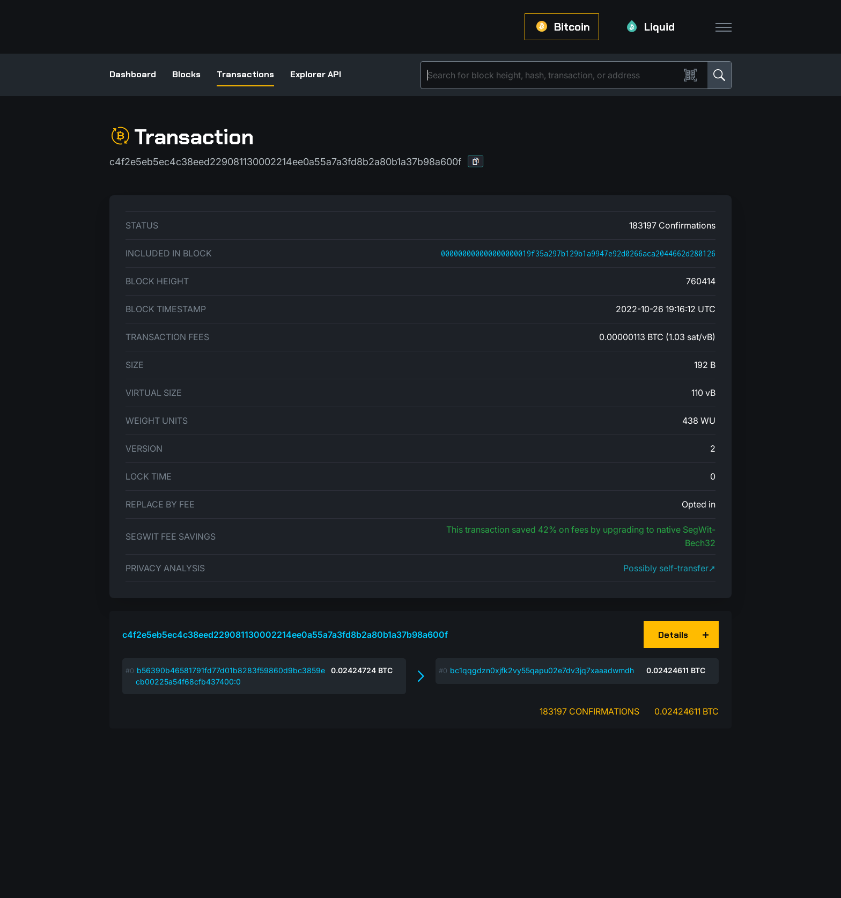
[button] (476, 161)
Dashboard (132, 74)
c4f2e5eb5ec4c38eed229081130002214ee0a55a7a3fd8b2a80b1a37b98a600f (285, 634)
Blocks (186, 74)
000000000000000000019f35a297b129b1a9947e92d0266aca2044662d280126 (578, 253)
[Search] (552, 75)
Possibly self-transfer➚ (669, 568)
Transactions (245, 74)
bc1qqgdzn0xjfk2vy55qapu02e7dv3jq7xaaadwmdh (542, 670)
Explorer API (315, 74)
